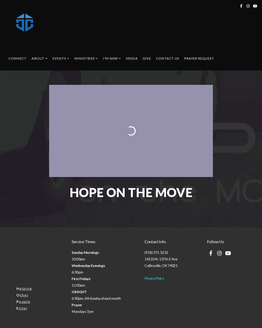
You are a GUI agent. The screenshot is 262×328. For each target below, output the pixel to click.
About (40, 58)
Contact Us (167, 58)
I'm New (112, 58)
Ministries (86, 58)
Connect (18, 58)
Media (132, 58)
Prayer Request (199, 58)
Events (60, 58)
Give (147, 58)
